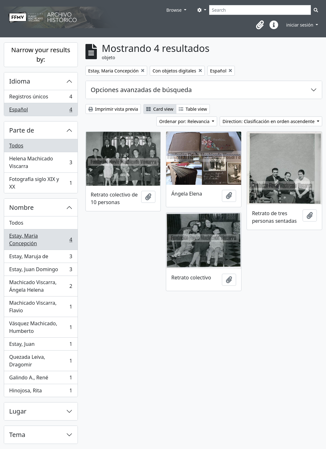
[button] (260, 25)
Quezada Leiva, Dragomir (40, 360)
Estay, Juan (40, 345)
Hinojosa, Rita (40, 392)
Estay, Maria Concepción (40, 239)
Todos (16, 145)
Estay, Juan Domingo (40, 270)
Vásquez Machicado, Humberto (40, 327)
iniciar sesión (300, 25)
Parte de (21, 130)
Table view (193, 109)
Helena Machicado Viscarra (40, 162)
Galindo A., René (40, 379)
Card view (159, 109)
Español (40, 111)
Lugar (18, 411)
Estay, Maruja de (40, 258)
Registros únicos (40, 98)
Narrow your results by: (40, 55)
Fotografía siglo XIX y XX (40, 183)
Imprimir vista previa (113, 109)
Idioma (19, 81)
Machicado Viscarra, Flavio (40, 306)
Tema (17, 434)
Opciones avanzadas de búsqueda (141, 89)
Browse (174, 10)
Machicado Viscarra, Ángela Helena (40, 286)
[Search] (260, 10)
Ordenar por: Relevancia (184, 121)
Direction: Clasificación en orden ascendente (269, 121)
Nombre (21, 207)
